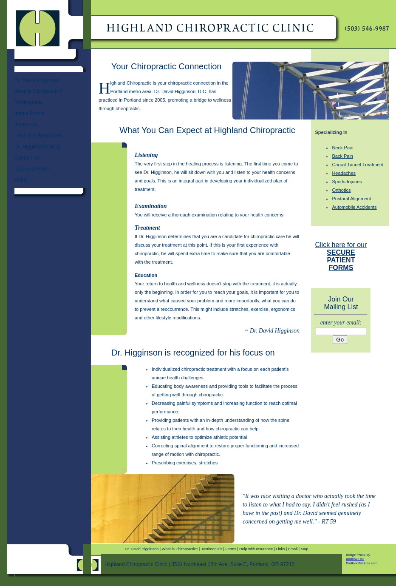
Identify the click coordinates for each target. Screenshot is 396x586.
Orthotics (341, 190)
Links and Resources (38, 136)
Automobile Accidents (354, 207)
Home (21, 180)
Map (304, 549)
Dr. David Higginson (36, 80)
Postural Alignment (351, 198)
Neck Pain (342, 147)
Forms (230, 549)
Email (293, 549)
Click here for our (341, 256)
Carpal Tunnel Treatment (357, 164)
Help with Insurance (256, 549)
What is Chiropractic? (38, 91)
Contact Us (27, 158)
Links (280, 549)
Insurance (25, 125)
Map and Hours (31, 169)
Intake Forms (29, 114)
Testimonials (28, 102)
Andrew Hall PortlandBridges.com (361, 561)
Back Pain (342, 156)
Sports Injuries (347, 181)
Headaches (344, 173)
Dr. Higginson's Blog (37, 147)
